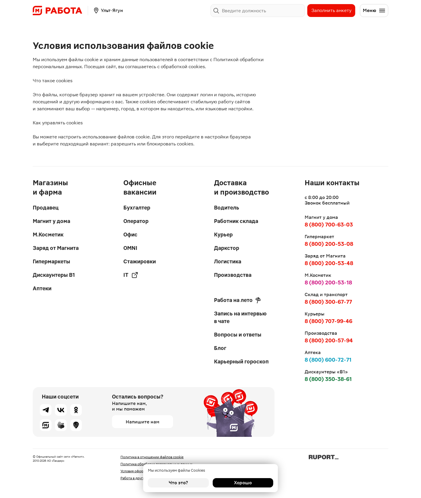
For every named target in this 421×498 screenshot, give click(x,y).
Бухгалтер (136, 208)
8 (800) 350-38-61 (328, 379)
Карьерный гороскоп (241, 361)
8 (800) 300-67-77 (328, 302)
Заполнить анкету (331, 10)
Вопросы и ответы (237, 335)
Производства (232, 275)
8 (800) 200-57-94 (329, 340)
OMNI (130, 248)
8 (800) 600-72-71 (328, 360)
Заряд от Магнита (56, 248)
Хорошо (243, 482)
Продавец (45, 208)
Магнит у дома (51, 221)
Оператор (136, 221)
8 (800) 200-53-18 (328, 282)
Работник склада (236, 221)
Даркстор (226, 248)
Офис (130, 234)
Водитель (226, 208)
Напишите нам (142, 422)
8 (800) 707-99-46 (328, 321)
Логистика (227, 261)
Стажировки (139, 261)
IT (130, 275)
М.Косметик (48, 234)
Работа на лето (237, 300)
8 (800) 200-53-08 (329, 244)
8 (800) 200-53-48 (329, 263)
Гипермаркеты (51, 261)
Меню (374, 10)
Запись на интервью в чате (240, 317)
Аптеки (42, 288)
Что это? (178, 482)
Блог (220, 348)
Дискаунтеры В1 (54, 275)
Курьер (223, 234)
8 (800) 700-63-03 (329, 224)
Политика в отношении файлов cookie (152, 457)
